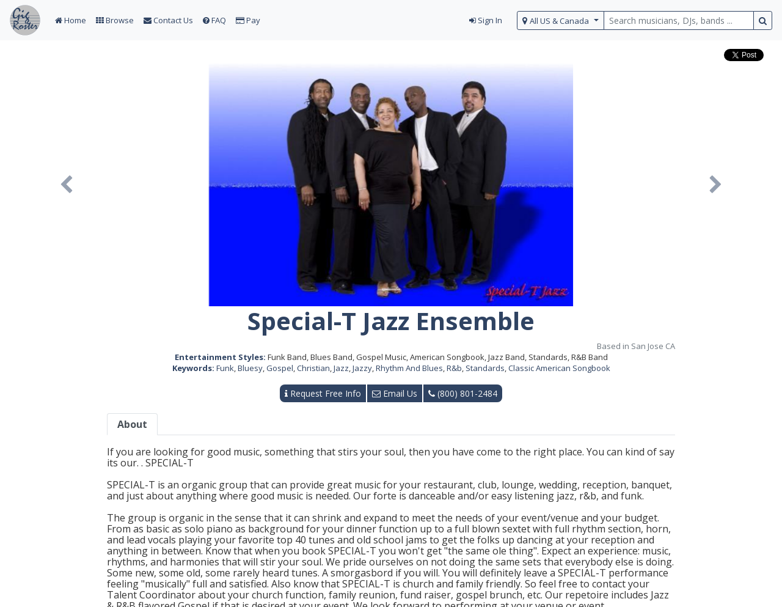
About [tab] (132, 424)
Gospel (279, 367)
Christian (313, 367)
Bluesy (250, 367)
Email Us (394, 393)
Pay (248, 20)
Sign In (485, 20)
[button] (66, 185)
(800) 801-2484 (462, 393)
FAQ (214, 20)
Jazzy (362, 367)
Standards (485, 367)
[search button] (762, 20)
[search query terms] (679, 20)
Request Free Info (323, 393)
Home (70, 20)
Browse (115, 20)
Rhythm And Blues (409, 367)
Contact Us (168, 20)
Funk (225, 367)
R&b (454, 367)
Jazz (341, 367)
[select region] (560, 20)
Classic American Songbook (559, 367)
